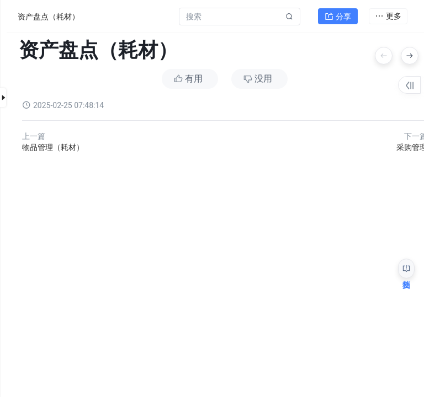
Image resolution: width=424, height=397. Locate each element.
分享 (338, 14)
